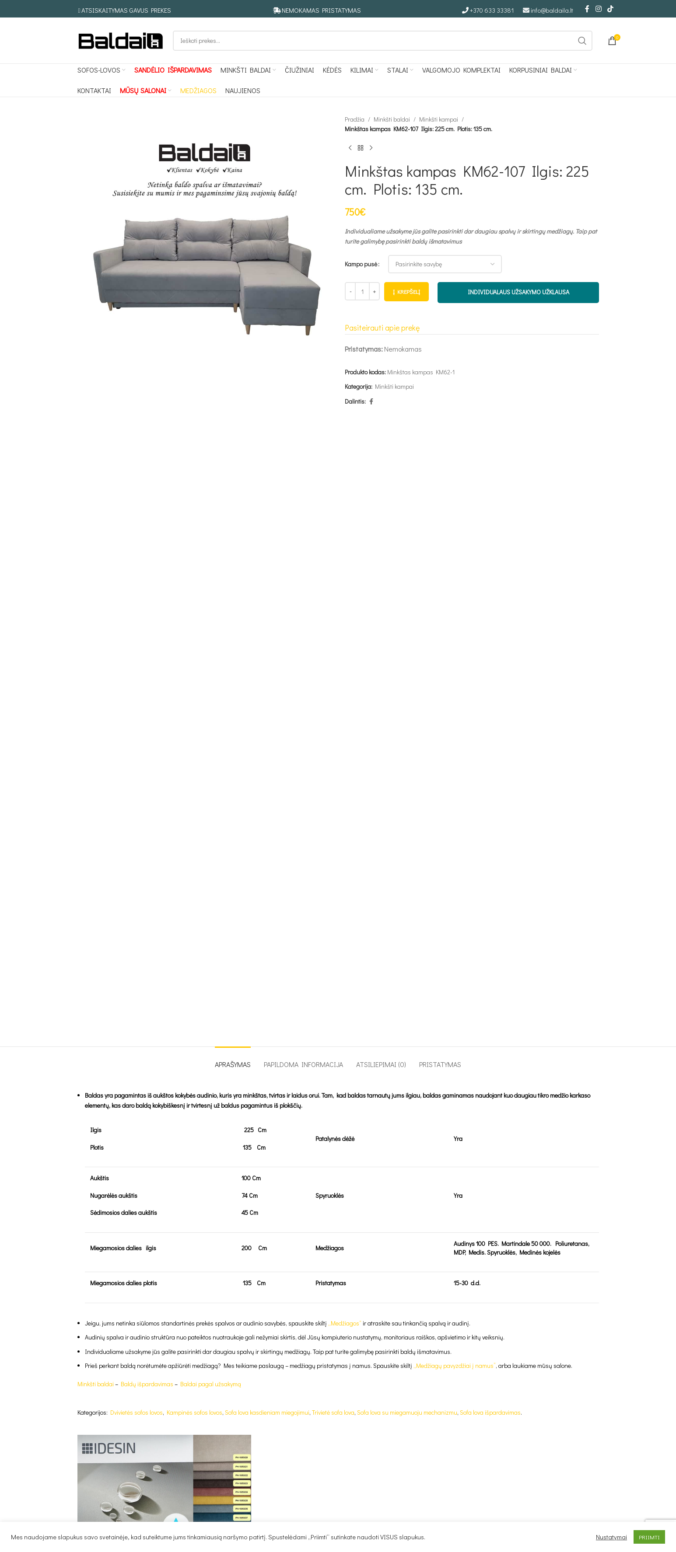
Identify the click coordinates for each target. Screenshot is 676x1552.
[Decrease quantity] (350, 291)
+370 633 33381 (492, 10)
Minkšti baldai (392, 119)
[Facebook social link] (587, 8)
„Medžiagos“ (344, 1323)
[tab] (233, 1059)
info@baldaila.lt (552, 10)
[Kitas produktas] (371, 148)
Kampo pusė (361, 264)
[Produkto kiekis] (362, 291)
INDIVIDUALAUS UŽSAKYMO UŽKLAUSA (518, 292)
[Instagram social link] (598, 8)
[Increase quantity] (374, 291)
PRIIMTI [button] (649, 1537)
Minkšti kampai (438, 119)
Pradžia (354, 119)
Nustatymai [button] (611, 1537)
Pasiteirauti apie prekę (382, 327)
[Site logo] (120, 39)
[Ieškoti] (382, 41)
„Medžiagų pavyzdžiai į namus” (454, 1365)
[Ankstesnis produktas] (350, 148)
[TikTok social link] (610, 8)
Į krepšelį (406, 291)
